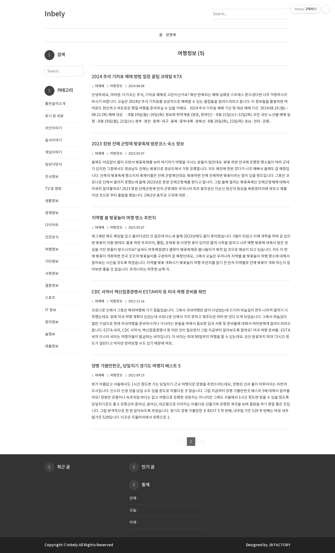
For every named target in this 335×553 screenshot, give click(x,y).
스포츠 (50, 298)
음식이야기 (53, 140)
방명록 (171, 35)
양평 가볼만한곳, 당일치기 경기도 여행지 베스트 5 (136, 366)
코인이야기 (53, 128)
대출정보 (52, 346)
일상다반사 (53, 164)
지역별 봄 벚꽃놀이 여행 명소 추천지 (124, 218)
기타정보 (52, 262)
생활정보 (52, 201)
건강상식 (52, 237)
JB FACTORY (280, 545)
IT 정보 (50, 310)
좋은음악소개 (55, 104)
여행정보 (116, 86)
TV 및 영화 (53, 189)
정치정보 (52, 322)
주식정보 (52, 177)
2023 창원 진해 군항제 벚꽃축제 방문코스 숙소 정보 (138, 144)
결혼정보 (52, 286)
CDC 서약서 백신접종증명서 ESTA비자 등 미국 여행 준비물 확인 (149, 292)
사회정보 (52, 274)
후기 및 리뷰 (54, 116)
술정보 (50, 334)
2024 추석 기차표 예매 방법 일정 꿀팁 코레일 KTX (137, 77)
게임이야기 (53, 152)
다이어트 (52, 225)
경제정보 (52, 213)
